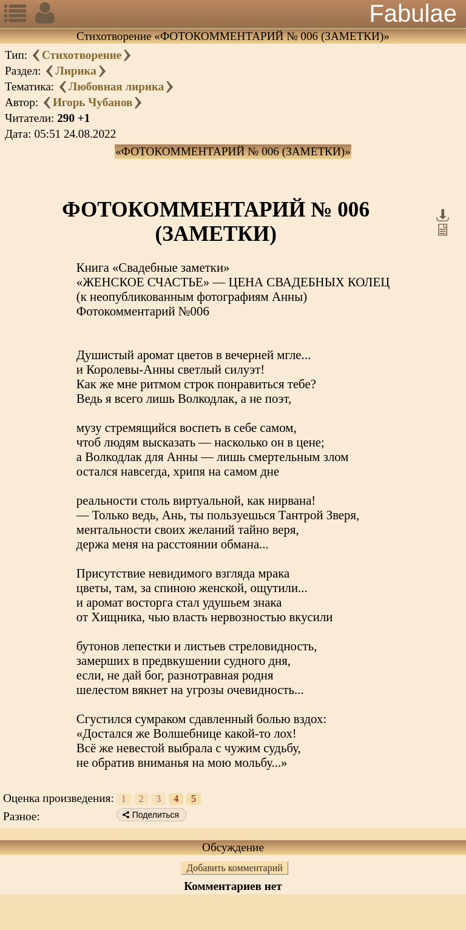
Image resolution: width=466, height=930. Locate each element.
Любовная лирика (116, 86)
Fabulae (413, 13)
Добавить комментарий (234, 868)
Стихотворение (81, 55)
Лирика (75, 70)
